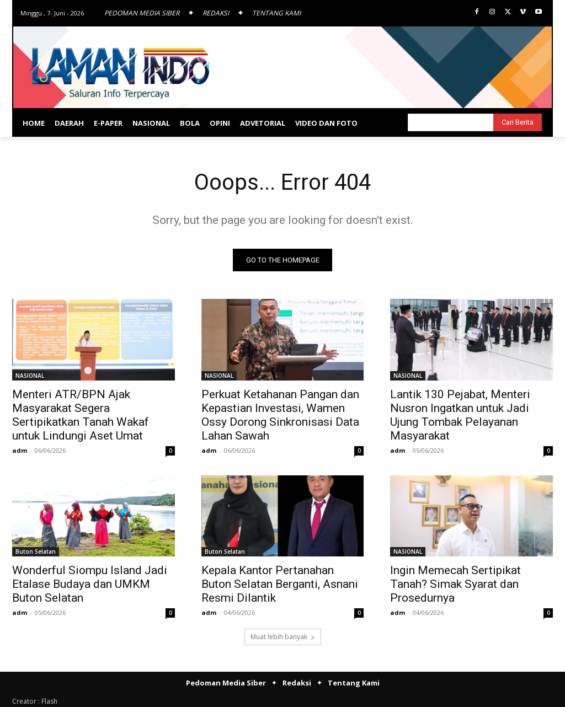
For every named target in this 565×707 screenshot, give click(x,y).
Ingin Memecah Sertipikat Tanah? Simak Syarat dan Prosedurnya (455, 584)
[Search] (517, 122)
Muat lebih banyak (282, 636)
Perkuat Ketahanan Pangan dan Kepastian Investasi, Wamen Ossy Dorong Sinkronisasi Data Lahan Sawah (280, 415)
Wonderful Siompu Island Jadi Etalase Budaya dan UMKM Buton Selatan (89, 584)
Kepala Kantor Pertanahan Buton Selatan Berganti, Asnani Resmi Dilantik (279, 584)
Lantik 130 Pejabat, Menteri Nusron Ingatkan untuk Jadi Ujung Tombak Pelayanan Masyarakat (460, 415)
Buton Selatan (35, 551)
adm (19, 450)
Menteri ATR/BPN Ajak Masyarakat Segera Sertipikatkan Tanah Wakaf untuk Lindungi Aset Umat (80, 415)
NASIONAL (29, 375)
